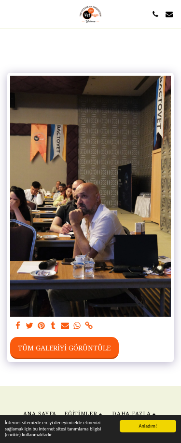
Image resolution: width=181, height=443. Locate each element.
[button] (10, 14)
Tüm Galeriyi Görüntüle (64, 347)
